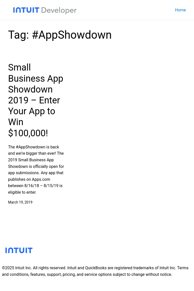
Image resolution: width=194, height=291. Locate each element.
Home (180, 10)
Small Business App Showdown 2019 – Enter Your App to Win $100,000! (35, 100)
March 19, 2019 (20, 202)
